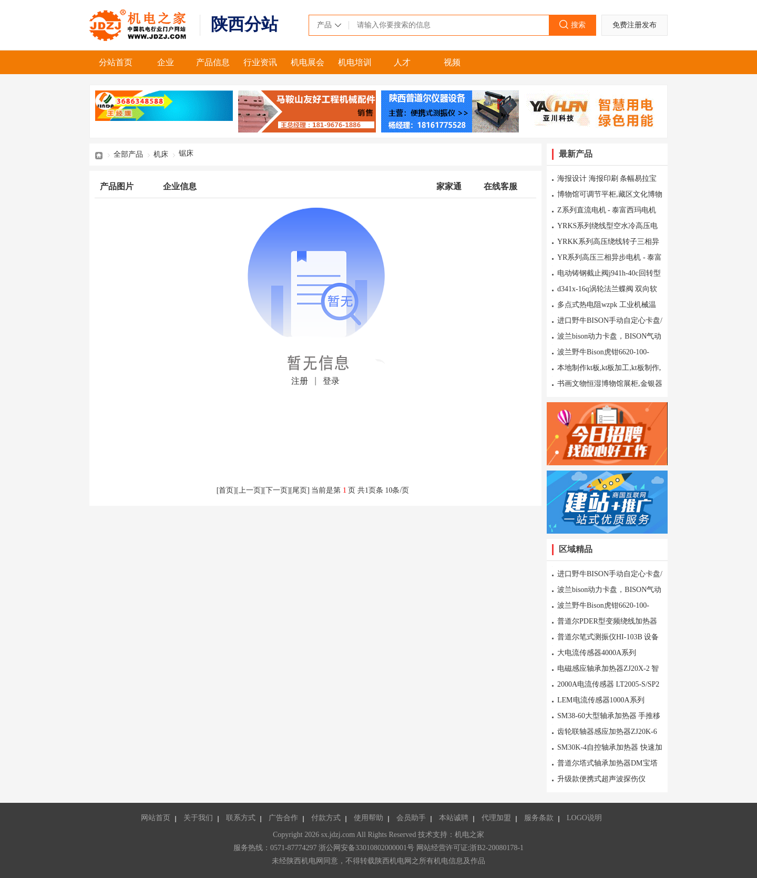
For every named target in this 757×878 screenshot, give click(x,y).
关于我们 (198, 818)
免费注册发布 (634, 25)
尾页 (299, 490)
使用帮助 (368, 818)
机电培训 (355, 62)
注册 (299, 380)
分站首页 (115, 62)
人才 (402, 62)
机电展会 (307, 62)
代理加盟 (496, 818)
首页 (99, 154)
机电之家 (139, 25)
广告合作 (283, 818)
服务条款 (539, 818)
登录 (331, 380)
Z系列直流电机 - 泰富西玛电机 (606, 210)
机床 (161, 154)
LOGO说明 (584, 818)
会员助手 (411, 818)
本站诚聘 (453, 818)
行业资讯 (260, 62)
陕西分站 (244, 24)
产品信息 (213, 62)
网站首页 (155, 818)
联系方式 (240, 818)
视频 (452, 62)
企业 (165, 62)
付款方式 (326, 818)
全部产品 (128, 154)
